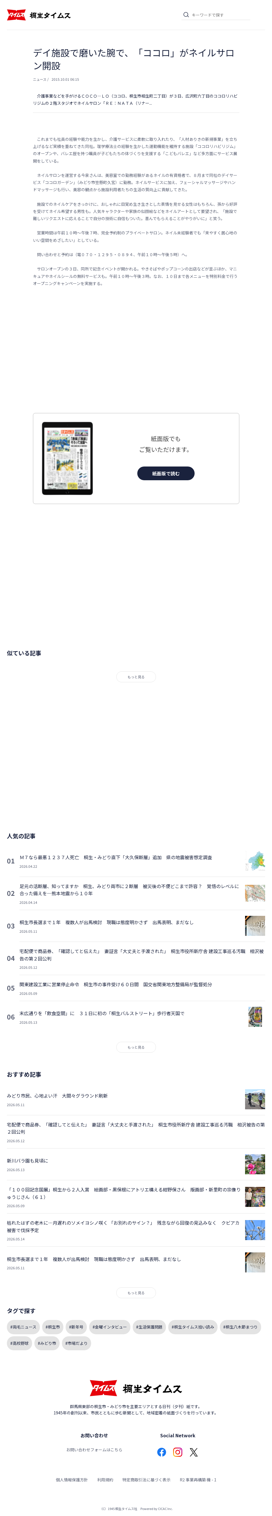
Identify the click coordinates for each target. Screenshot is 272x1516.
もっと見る (136, 676)
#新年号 (76, 1327)
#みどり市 (47, 1343)
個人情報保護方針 (72, 1480)
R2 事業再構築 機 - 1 (198, 1480)
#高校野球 (19, 1343)
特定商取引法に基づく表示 (146, 1480)
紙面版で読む (166, 473)
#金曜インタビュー (110, 1327)
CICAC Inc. (165, 1508)
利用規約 (105, 1480)
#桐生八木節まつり (240, 1327)
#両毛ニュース (23, 1327)
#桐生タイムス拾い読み (193, 1327)
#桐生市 (53, 1327)
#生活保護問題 (149, 1327)
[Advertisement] (136, 350)
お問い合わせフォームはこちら (94, 1449)
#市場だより (76, 1343)
